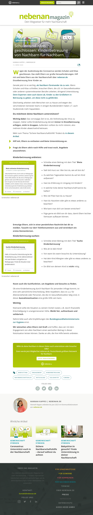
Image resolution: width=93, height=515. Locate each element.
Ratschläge (40, 377)
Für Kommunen (65, 478)
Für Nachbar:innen (65, 482)
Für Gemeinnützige (65, 469)
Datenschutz (65, 503)
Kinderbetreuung (53, 372)
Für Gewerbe (65, 473)
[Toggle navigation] (83, 2)
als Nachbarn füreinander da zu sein (52, 85)
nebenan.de (30, 62)
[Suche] (66, 2)
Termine (65, 486)
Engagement (37, 372)
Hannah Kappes (19, 62)
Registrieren (47, 2)
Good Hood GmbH (65, 507)
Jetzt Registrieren (46, 358)
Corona (66, 377)
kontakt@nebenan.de (27, 493)
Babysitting (23, 372)
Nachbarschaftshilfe (23, 377)
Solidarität (54, 377)
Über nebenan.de (65, 490)
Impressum (65, 499)
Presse (65, 494)
